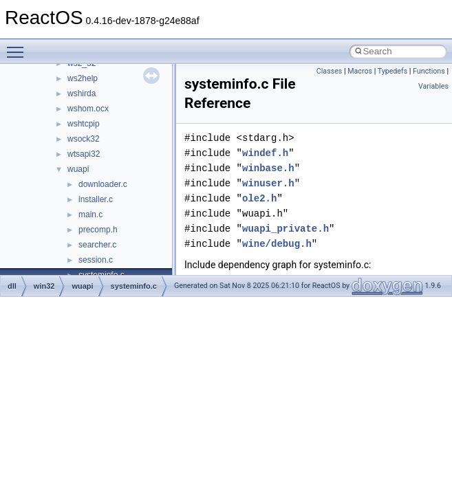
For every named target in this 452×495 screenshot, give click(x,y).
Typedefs (393, 71)
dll (12, 286)
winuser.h (268, 183)
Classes (329, 71)
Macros (359, 71)
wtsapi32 (83, 154)
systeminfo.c (134, 286)
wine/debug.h (277, 243)
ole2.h (259, 198)
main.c (90, 214)
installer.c (95, 199)
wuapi (78, 169)
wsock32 (83, 139)
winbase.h (268, 168)
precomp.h (98, 229)
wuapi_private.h (285, 228)
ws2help (82, 78)
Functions (429, 71)
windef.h (265, 153)
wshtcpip (83, 124)
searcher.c (97, 245)
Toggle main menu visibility (18, 46)
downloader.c (102, 184)
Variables (433, 86)
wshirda (81, 93)
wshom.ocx (88, 108)
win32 (44, 286)
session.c (95, 260)
